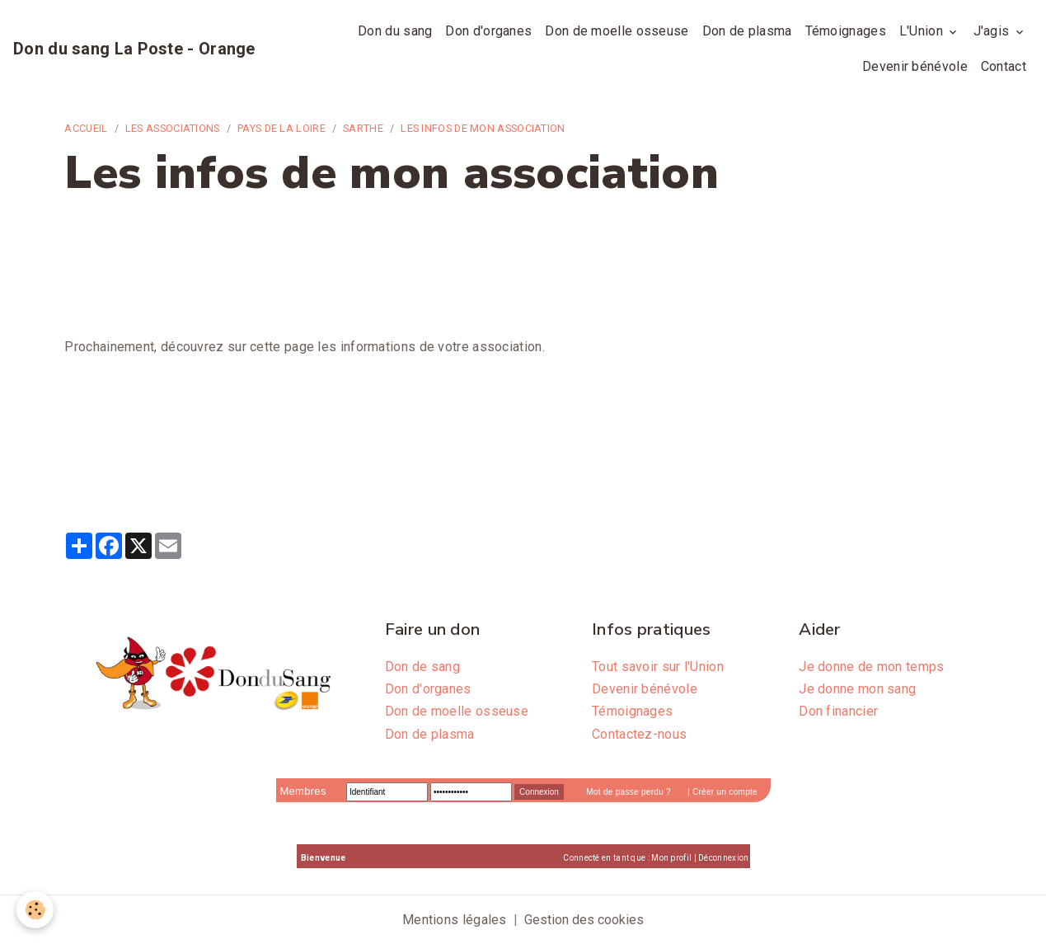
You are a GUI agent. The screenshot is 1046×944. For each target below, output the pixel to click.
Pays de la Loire (281, 128)
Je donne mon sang (857, 689)
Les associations (172, 128)
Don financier (838, 711)
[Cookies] (35, 909)
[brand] (134, 49)
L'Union (922, 31)
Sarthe (363, 128)
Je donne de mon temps (871, 666)
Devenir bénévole (915, 66)
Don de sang (422, 666)
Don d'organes (488, 31)
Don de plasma (747, 31)
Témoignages (845, 31)
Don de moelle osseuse (616, 31)
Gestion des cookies (584, 920)
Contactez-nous (639, 734)
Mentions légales (454, 920)
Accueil (85, 128)
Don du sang (395, 31)
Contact (1003, 66)
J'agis (993, 31)
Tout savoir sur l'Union (658, 666)
